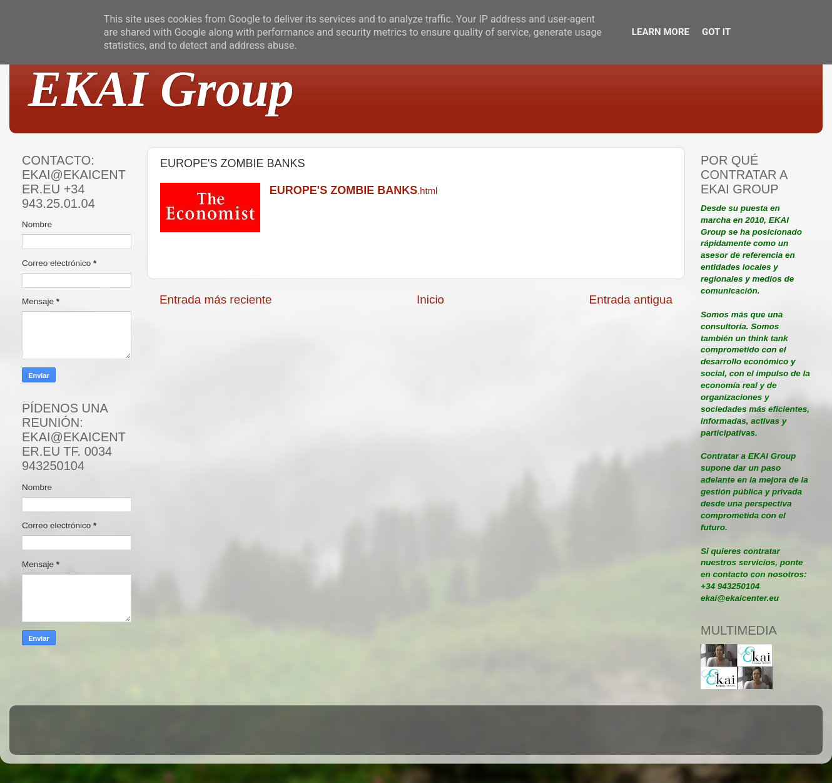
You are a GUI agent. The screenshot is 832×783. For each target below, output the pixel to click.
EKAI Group (161, 88)
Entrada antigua (630, 299)
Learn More (660, 32)
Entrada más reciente (216, 299)
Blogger (498, 735)
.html (353, 191)
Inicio (430, 299)
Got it (716, 32)
